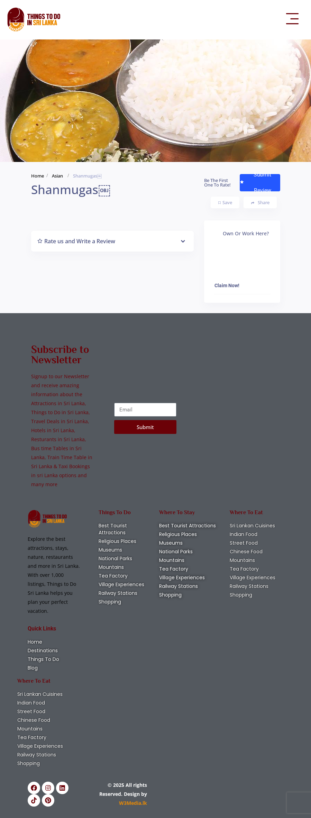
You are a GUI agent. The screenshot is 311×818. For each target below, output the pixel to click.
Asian (57, 176)
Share (260, 202)
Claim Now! (226, 285)
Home (37, 176)
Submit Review (255, 182)
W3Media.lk (133, 803)
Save (225, 202)
